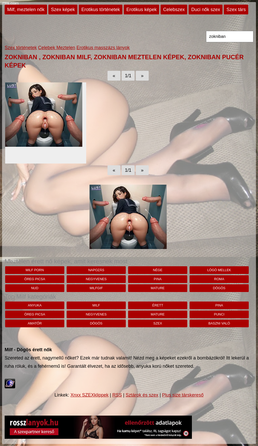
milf (96, 305)
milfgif (96, 288)
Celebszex (174, 9)
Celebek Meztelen (56, 47)
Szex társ (236, 9)
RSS (117, 395)
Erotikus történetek (100, 9)
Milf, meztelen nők (26, 9)
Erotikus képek (141, 9)
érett (157, 305)
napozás (96, 270)
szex (157, 323)
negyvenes (96, 279)
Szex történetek (21, 47)
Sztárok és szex (142, 395)
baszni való (219, 323)
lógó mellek (219, 270)
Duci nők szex (205, 9)
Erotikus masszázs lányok (103, 47)
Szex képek (63, 9)
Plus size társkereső (182, 395)
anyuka (34, 305)
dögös (219, 288)
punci (219, 314)
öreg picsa (34, 279)
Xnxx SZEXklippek (89, 395)
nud (34, 288)
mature (158, 288)
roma (219, 279)
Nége (158, 270)
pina (158, 279)
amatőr (35, 323)
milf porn (35, 270)
